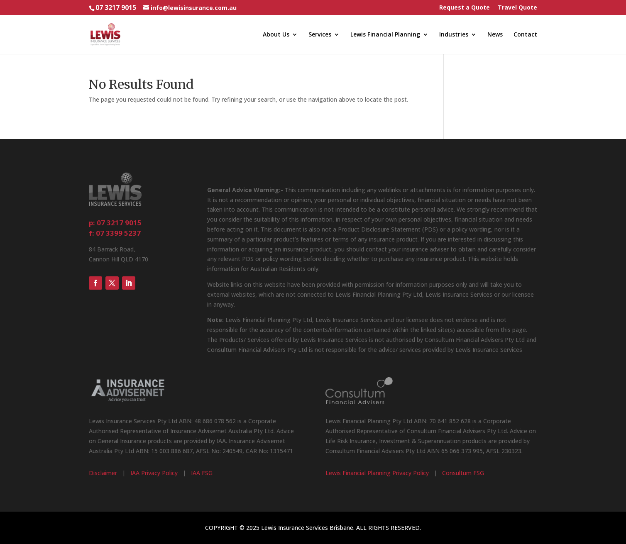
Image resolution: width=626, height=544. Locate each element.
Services (319, 35)
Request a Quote (464, 8)
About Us (276, 35)
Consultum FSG (463, 473)
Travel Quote (517, 8)
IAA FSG (202, 473)
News (495, 35)
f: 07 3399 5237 (115, 233)
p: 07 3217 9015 (115, 222)
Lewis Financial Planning (385, 35)
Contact (525, 35)
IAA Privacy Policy (154, 473)
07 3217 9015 (115, 7)
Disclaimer (103, 473)
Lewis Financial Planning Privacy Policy (377, 473)
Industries (453, 35)
